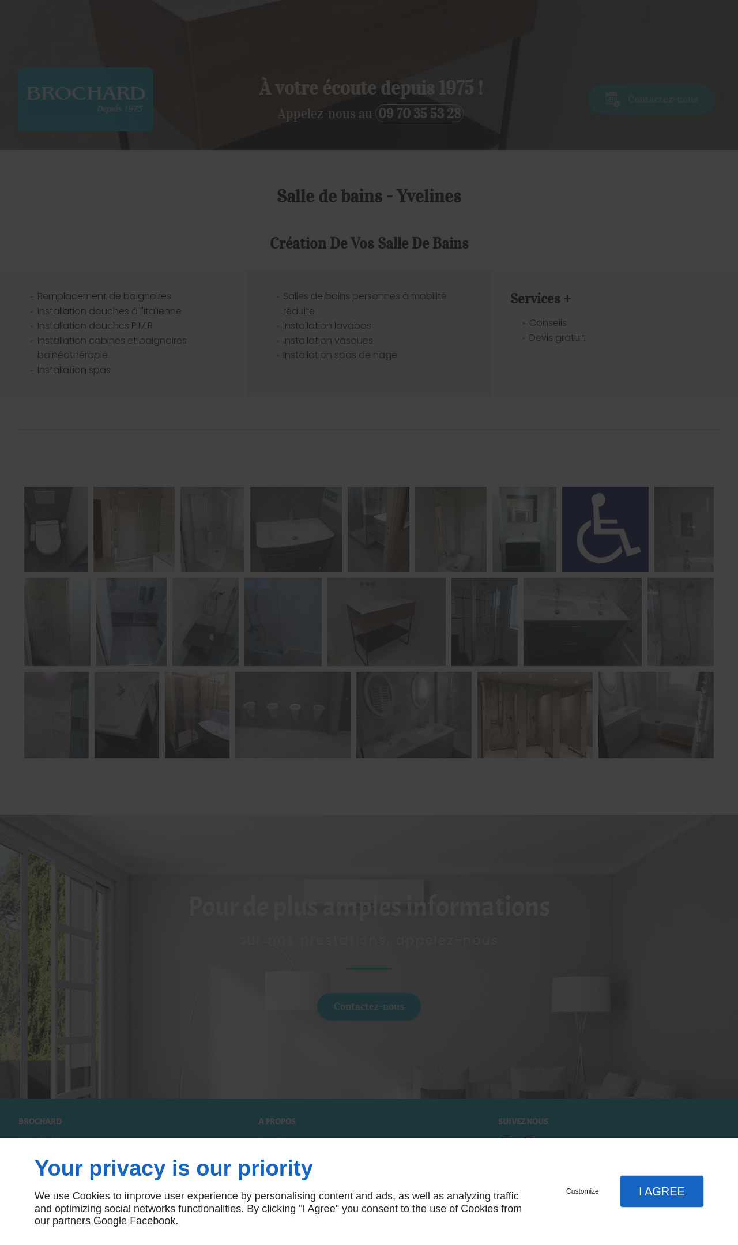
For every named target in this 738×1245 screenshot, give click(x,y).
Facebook (152, 1221)
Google (110, 1221)
